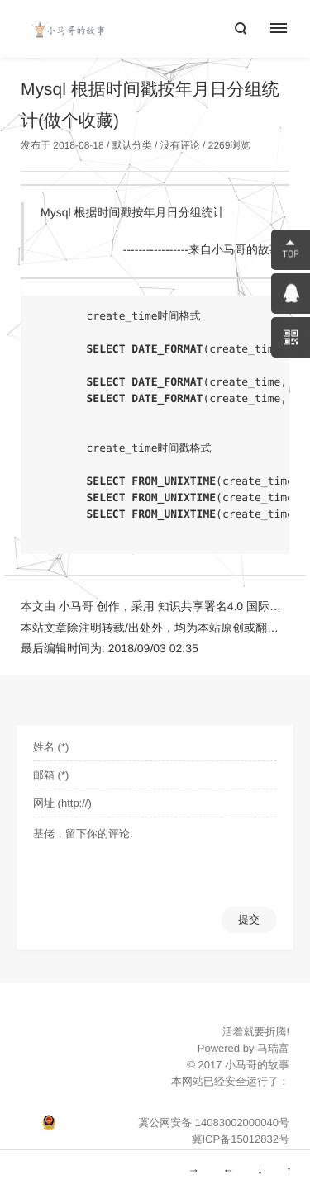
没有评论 (180, 145)
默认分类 (132, 145)
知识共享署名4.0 (200, 606)
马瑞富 (273, 1048)
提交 (249, 919)
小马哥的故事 (257, 1065)
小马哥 (76, 606)
